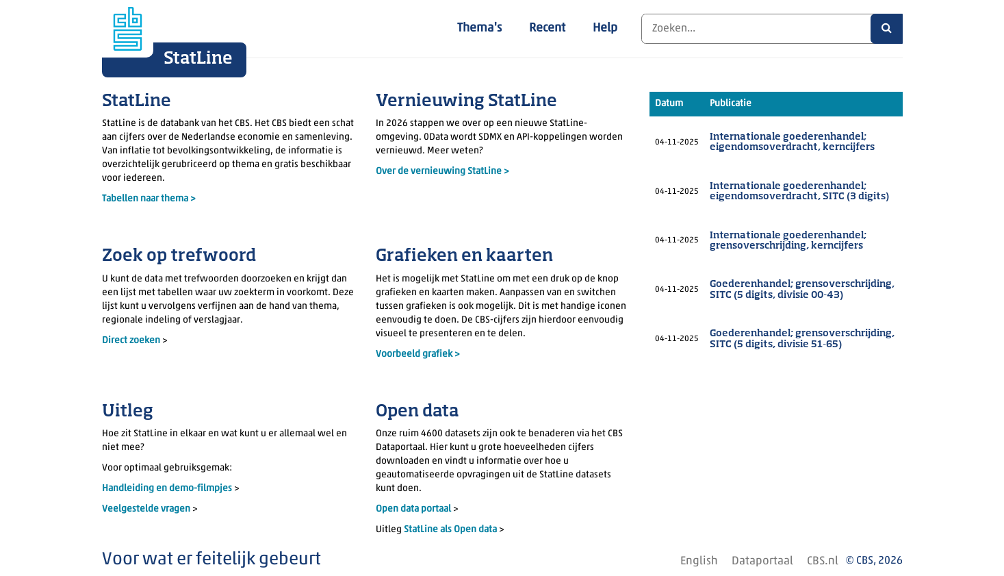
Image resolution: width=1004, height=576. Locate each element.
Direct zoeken (131, 341)
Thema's (479, 28)
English (699, 561)
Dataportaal (762, 561)
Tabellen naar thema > (149, 199)
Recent (547, 28)
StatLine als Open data (451, 530)
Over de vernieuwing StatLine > (442, 171)
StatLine (198, 59)
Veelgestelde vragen (147, 509)
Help (605, 28)
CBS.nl (822, 561)
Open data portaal (414, 509)
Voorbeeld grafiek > (418, 354)
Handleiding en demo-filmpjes (167, 489)
